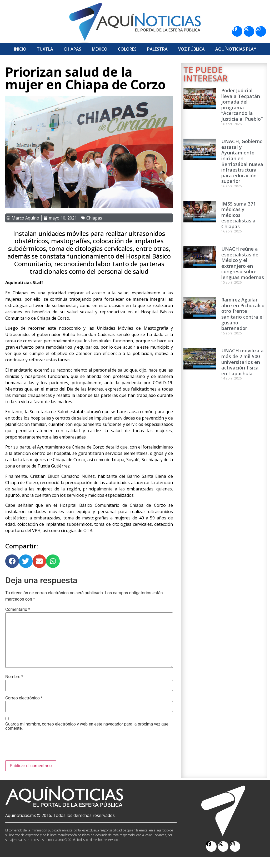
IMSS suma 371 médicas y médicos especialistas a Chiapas (238, 215)
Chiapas (72, 49)
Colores (127, 49)
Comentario (17, 609)
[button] (12, 561)
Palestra (157, 49)
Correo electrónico (24, 698)
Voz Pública (191, 49)
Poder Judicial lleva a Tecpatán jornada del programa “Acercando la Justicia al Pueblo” (242, 104)
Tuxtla (45, 49)
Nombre (14, 677)
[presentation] (45, 747)
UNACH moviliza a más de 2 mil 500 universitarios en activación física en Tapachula (242, 361)
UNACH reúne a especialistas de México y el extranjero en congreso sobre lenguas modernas (242, 263)
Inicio (20, 49)
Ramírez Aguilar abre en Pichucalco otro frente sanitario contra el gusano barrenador (242, 313)
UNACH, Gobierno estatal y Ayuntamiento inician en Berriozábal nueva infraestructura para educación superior (242, 161)
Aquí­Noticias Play (235, 49)
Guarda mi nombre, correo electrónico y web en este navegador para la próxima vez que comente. (86, 726)
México (99, 49)
